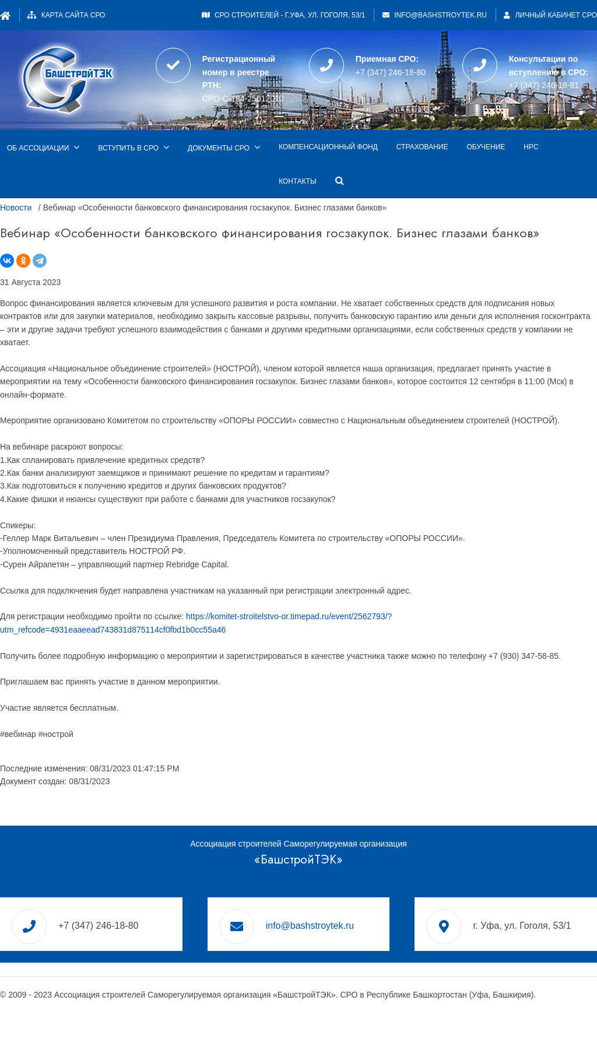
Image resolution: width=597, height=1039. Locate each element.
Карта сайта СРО (73, 15)
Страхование (422, 147)
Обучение (485, 147)
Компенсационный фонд (328, 147)
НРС (531, 147)
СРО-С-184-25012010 (243, 98)
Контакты (298, 181)
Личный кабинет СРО (550, 15)
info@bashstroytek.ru (440, 15)
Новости (15, 207)
